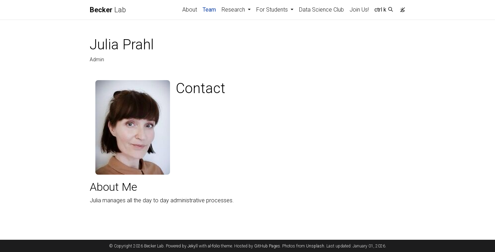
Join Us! (359, 9)
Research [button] (234, 9)
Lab (108, 10)
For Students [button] (272, 9)
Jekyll (193, 246)
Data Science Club (321, 9)
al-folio (214, 246)
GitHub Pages (267, 246)
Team (211, 9)
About (189, 9)
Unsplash (315, 246)
